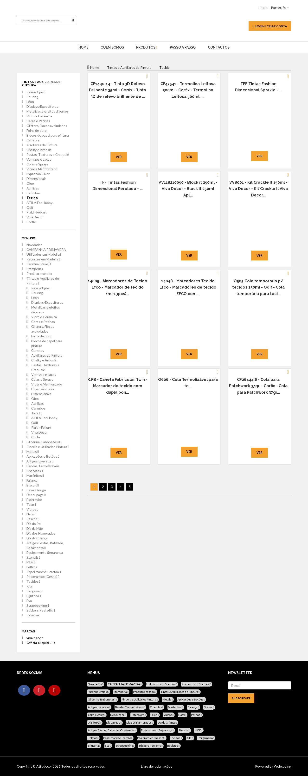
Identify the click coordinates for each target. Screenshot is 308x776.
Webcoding (282, 766)
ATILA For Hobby (39, 203)
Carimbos (33, 193)
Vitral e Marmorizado (41, 169)
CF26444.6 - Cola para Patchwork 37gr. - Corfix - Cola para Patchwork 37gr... (258, 386)
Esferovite (34, 500)
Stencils (33, 557)
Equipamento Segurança (44, 552)
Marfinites (35, 475)
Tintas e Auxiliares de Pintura (42, 280)
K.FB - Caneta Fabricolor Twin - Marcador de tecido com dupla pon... (118, 386)
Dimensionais (36, 179)
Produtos (146, 47)
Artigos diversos (39, 461)
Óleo (30, 183)
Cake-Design (36, 490)
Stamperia (35, 269)
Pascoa (32, 519)
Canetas (32, 140)
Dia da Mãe (34, 528)
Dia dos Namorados (40, 533)
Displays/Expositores (42, 106)
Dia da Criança (37, 538)
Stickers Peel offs (40, 610)
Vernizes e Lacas (38, 159)
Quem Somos (112, 47)
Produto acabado (39, 273)
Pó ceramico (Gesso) (42, 576)
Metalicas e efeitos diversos (47, 111)
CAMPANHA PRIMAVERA (46, 249)
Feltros (31, 567)
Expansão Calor (38, 174)
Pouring (32, 97)
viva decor (34, 638)
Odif (29, 207)
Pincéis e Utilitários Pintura (47, 447)
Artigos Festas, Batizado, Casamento (45, 545)
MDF (30, 562)
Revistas (32, 615)
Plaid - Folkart (36, 212)
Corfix (31, 222)
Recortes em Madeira (43, 259)
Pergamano (35, 591)
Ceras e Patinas (38, 121)
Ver (119, 157)
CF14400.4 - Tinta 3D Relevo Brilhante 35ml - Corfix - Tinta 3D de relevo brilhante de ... (117, 90)
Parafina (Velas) (38, 264)
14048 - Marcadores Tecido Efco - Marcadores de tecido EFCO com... (188, 287)
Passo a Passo (183, 47)
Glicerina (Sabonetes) (43, 442)
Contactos (219, 47)
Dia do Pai (33, 524)
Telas (31, 504)
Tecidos (33, 581)
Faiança (32, 480)
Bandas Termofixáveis (42, 466)
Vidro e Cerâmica (39, 116)
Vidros (32, 509)
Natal (31, 514)
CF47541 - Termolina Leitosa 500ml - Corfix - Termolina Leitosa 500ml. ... (188, 90)
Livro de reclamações (156, 766)
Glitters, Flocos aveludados (46, 126)
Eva (29, 601)
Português (278, 8)
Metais (32, 451)
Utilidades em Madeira (44, 254)
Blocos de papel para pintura (47, 135)
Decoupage (36, 495)
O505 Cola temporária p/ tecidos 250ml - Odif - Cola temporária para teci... (258, 287)
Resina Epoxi (35, 92)
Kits (29, 586)
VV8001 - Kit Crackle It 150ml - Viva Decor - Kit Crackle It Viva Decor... (258, 188)
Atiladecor (44, 766)
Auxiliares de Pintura (42, 145)
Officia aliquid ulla (40, 643)
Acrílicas (32, 188)
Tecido (32, 198)
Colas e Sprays (37, 164)
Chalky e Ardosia (38, 150)
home (83, 47)
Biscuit (32, 485)
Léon (30, 102)
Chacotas (34, 471)
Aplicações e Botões (42, 456)
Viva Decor (34, 217)
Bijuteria (33, 596)
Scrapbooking (37, 605)
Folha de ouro (36, 130)
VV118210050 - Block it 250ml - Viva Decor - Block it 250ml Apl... (188, 188)
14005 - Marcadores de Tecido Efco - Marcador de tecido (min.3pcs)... (117, 287)
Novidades (34, 245)
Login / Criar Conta (270, 26)
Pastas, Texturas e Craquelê (47, 154)
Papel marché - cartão (43, 572)
